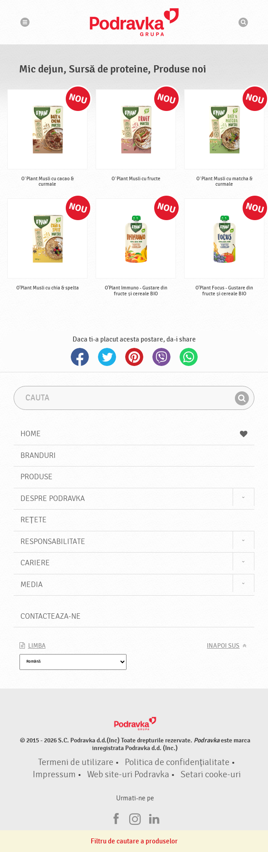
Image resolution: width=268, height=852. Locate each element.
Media (31, 584)
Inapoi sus (223, 646)
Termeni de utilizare (75, 762)
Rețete (33, 519)
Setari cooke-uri (210, 775)
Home (134, 433)
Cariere (35, 562)
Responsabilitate (52, 541)
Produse (36, 476)
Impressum (54, 775)
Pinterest (134, 357)
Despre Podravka (52, 498)
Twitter (107, 357)
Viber (161, 357)
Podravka (134, 22)
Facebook (80, 357)
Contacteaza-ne (50, 616)
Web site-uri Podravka (128, 775)
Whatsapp (189, 357)
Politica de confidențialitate (177, 762)
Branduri (38, 455)
